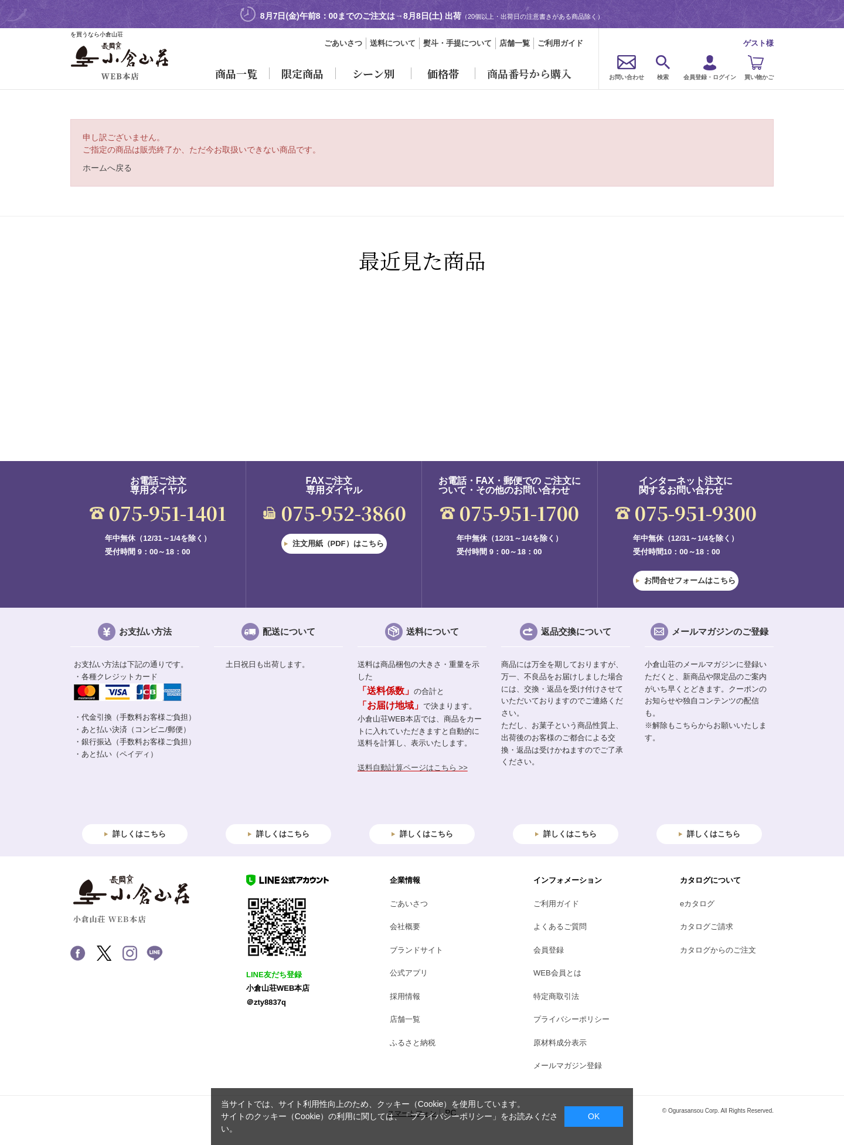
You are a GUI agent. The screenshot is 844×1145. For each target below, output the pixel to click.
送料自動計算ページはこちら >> (413, 767)
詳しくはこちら (139, 833)
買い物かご (759, 77)
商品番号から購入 (529, 73)
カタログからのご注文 (718, 950)
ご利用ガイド (560, 43)
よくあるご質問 (560, 926)
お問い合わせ (626, 77)
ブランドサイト (416, 950)
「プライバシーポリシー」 (451, 1116)
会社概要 (405, 926)
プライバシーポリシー (571, 1019)
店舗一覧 (514, 43)
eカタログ (697, 903)
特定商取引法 (556, 996)
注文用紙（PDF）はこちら (338, 543)
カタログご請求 (706, 926)
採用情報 (405, 996)
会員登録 (548, 950)
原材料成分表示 (560, 1042)
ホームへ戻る (107, 167)
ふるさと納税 (412, 1042)
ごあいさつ (343, 43)
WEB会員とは (557, 972)
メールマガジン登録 (567, 1065)
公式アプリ (409, 972)
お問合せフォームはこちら (690, 580)
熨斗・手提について (457, 43)
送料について (393, 43)
